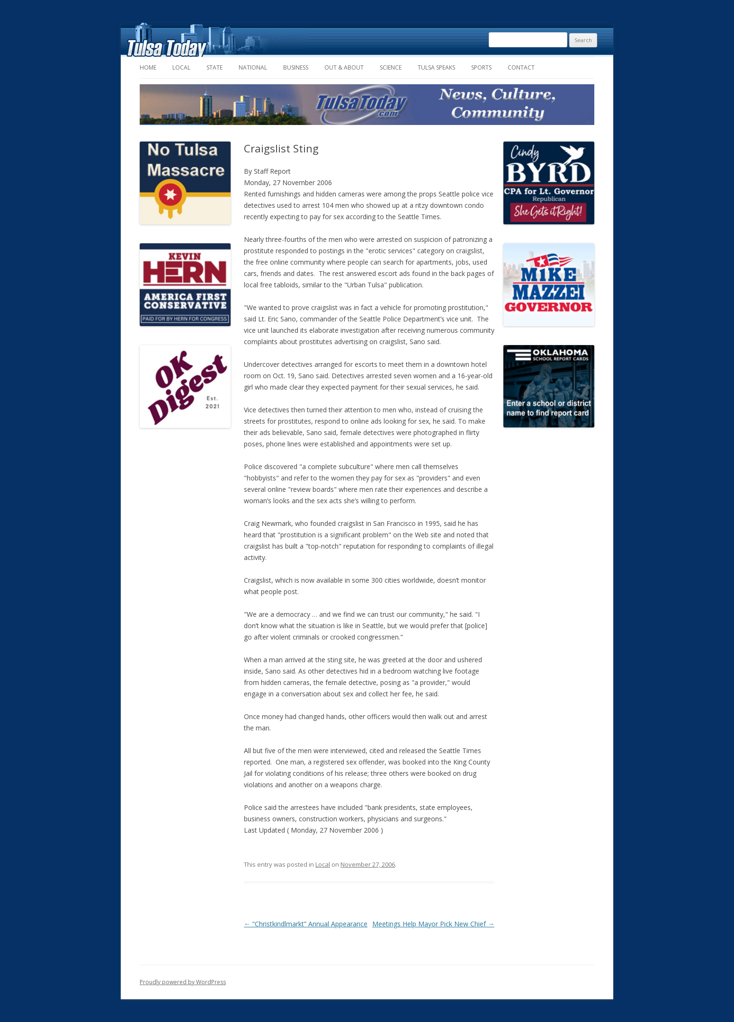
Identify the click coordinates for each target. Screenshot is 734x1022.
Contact (521, 67)
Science (391, 67)
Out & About (344, 67)
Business (295, 67)
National (253, 67)
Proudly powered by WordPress (183, 982)
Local (181, 67)
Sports (481, 67)
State (214, 67)
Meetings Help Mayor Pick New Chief (433, 923)
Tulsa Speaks (436, 67)
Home (148, 67)
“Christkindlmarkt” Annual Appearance (305, 923)
